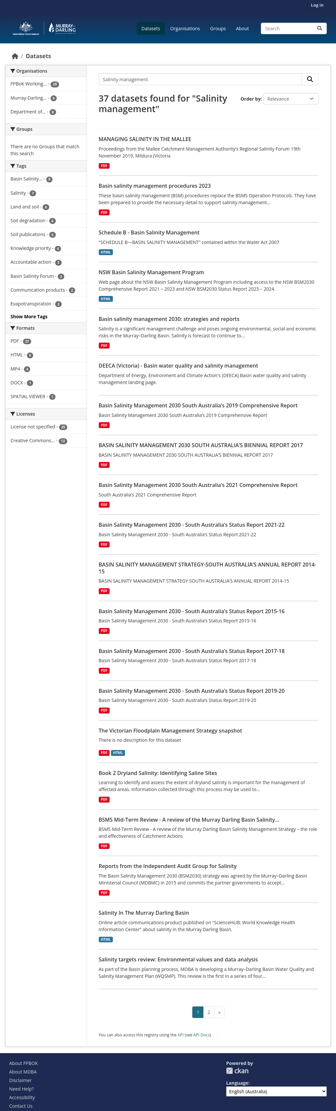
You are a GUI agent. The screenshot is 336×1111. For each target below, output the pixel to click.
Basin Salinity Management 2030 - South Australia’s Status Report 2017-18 (192, 651)
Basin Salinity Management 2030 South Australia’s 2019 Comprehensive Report (198, 405)
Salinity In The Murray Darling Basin (144, 912)
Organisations (185, 28)
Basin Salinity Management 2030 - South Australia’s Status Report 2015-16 (192, 611)
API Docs (201, 1035)
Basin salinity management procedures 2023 (155, 185)
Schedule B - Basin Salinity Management (149, 232)
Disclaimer (20, 1080)
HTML (106, 252)
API (181, 1035)
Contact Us (20, 1106)
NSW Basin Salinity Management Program (151, 272)
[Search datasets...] (294, 28)
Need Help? (21, 1089)
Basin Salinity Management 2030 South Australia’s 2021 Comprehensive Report (198, 485)
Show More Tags (29, 316)
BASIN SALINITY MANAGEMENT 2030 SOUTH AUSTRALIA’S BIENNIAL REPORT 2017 (201, 445)
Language (237, 1083)
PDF (104, 165)
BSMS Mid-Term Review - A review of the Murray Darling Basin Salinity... (189, 819)
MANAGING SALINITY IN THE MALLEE (145, 139)
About (242, 28)
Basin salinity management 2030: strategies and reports (169, 319)
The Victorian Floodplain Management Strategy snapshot (170, 730)
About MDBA (23, 1072)
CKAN (237, 1070)
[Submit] (319, 28)
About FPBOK (23, 1063)
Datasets (150, 28)
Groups (218, 28)
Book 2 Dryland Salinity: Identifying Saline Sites (158, 773)
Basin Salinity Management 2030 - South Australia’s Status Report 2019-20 (192, 690)
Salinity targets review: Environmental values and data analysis (178, 959)
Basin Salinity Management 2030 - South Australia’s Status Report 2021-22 (192, 524)
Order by (251, 99)
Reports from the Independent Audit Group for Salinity (168, 866)
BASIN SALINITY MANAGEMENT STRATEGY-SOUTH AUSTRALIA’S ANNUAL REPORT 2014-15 (207, 568)
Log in (317, 5)
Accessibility (22, 1097)
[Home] (15, 56)
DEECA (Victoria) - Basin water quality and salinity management (178, 365)
